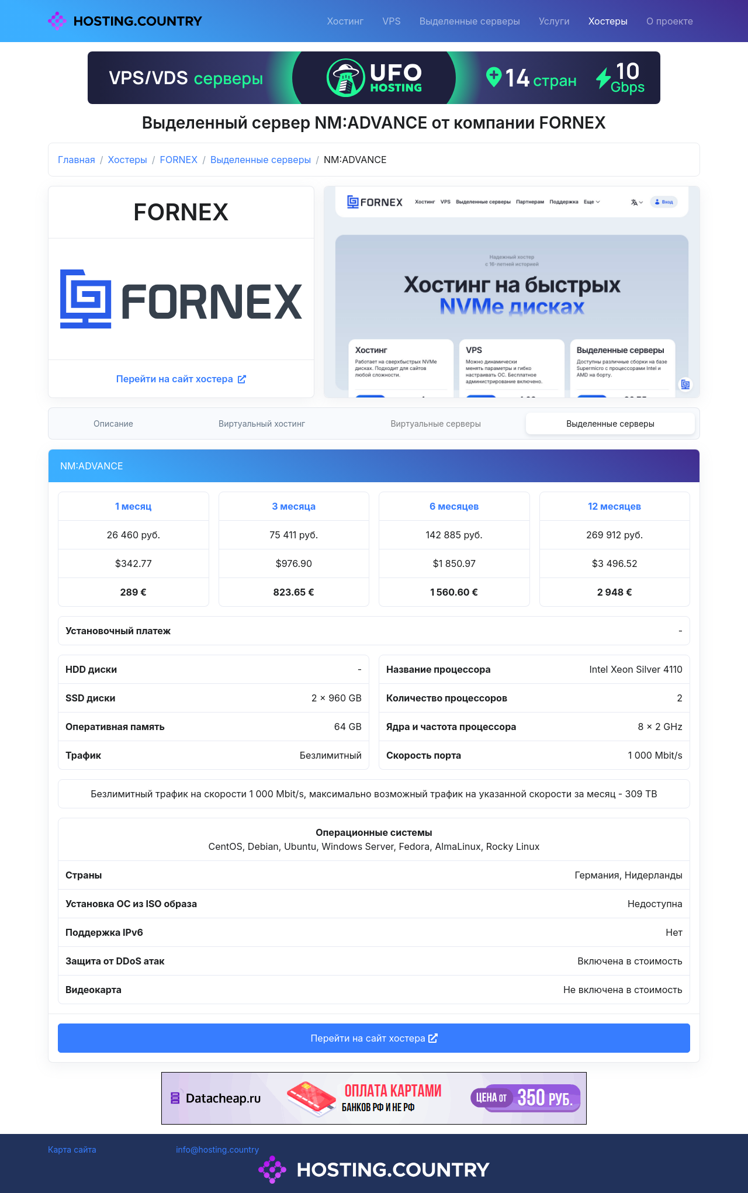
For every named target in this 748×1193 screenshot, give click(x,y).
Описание (113, 423)
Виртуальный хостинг (262, 423)
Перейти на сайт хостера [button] (373, 1038)
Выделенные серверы (470, 21)
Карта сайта (72, 1149)
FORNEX (179, 159)
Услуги (554, 21)
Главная (76, 159)
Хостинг (345, 21)
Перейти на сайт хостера (181, 379)
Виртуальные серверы (435, 423)
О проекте (669, 21)
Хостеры (608, 21)
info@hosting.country (217, 1149)
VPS (391, 21)
